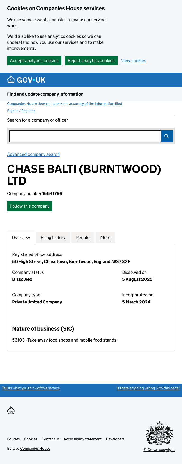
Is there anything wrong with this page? (148, 388)
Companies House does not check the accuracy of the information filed (64, 103)
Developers (115, 439)
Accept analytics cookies (34, 60)
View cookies (133, 60)
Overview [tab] (21, 237)
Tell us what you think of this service (31, 388)
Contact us (50, 439)
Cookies (30, 439)
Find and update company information (45, 94)
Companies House (35, 448)
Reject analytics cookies (91, 60)
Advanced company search (33, 154)
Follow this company (30, 206)
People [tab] (83, 237)
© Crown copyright (159, 449)
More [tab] (105, 237)
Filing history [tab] (53, 237)
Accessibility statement (83, 439)
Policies (13, 439)
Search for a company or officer (37, 120)
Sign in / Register (21, 110)
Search (167, 136)
